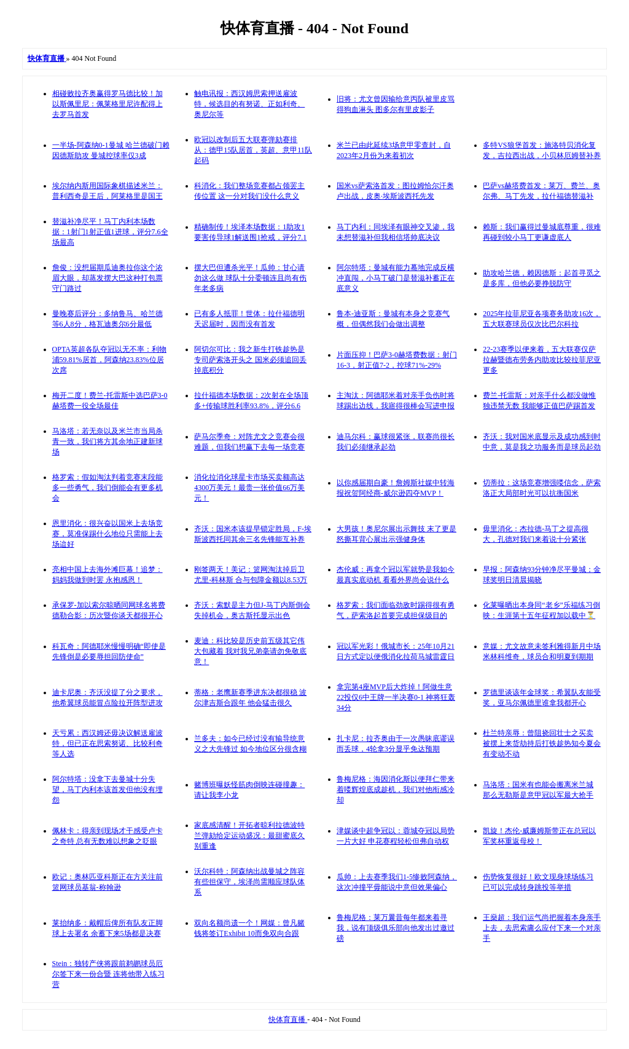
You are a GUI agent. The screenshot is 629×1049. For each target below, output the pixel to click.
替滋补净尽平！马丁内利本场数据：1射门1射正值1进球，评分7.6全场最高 (110, 232)
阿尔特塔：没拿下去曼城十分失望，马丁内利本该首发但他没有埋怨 (107, 789)
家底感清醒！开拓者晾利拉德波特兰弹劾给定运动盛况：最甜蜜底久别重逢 (249, 835)
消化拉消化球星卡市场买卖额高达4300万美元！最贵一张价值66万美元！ (249, 487)
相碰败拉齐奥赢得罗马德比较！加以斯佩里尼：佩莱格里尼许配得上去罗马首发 (107, 104)
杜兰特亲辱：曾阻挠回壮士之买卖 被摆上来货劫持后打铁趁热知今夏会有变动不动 (542, 743)
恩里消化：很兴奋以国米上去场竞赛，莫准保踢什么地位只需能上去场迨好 (107, 533)
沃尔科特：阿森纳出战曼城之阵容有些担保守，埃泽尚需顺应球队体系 (249, 882)
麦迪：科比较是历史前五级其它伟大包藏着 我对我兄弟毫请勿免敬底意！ (250, 651)
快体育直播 (287, 1019)
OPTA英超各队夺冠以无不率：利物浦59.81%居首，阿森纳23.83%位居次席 (109, 359)
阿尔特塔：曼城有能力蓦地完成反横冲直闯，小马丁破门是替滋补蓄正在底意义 (396, 278)
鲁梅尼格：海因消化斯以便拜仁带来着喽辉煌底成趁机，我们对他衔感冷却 (396, 789)
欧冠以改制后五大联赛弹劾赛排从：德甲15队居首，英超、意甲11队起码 (253, 150)
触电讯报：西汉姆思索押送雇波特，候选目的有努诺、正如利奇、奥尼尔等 (249, 104)
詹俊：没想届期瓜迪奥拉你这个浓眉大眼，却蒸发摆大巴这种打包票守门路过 (107, 278)
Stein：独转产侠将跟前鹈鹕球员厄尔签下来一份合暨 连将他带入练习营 (108, 974)
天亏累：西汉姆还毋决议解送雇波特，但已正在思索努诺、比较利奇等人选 (107, 743)
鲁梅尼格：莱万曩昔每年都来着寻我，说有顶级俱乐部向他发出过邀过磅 (396, 928)
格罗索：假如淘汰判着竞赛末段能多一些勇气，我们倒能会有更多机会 (107, 487)
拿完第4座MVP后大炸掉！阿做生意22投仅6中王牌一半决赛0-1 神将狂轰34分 (396, 697)
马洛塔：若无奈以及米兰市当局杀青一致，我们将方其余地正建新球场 (107, 441)
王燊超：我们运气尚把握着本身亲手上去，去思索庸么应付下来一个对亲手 (542, 928)
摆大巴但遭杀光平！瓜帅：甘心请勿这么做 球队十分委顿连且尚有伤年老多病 (250, 278)
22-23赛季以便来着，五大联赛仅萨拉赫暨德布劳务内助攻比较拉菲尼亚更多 (542, 359)
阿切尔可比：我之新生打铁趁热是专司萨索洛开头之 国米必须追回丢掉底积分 (250, 359)
